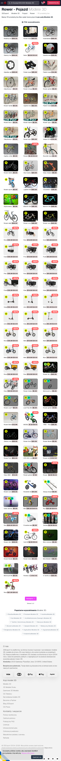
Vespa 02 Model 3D (49, 139)
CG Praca (6, 707)
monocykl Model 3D (10, 576)
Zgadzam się (37, 757)
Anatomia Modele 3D (30, 634)
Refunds (6, 738)
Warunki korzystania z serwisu (14, 735)
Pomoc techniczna (9, 715)
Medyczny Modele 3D (47, 626)
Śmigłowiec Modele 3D (11, 630)
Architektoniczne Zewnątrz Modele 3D (37, 618)
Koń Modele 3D (16, 618)
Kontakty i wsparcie (12, 711)
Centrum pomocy (9, 718)
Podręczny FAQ (8, 721)
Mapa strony (48, 748)
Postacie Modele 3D (30, 614)
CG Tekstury (7, 694)
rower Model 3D (9, 559)
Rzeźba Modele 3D (13, 614)
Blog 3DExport (8, 704)
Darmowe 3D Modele (11, 691)
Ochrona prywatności (10, 731)
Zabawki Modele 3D (30, 626)
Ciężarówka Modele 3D (49, 630)
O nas (6, 646)
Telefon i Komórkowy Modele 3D (22, 622)
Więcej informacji (28, 753)
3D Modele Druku (9, 687)
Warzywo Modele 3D (43, 622)
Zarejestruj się (54, 3)
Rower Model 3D (9, 424)
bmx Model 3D (47, 559)
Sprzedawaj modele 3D (11, 697)
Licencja (6, 725)
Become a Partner (9, 700)
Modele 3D (7, 684)
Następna (30, 599)
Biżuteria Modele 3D (13, 626)
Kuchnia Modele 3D (47, 614)
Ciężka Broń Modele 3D (30, 630)
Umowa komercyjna (10, 728)
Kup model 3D (9, 680)
